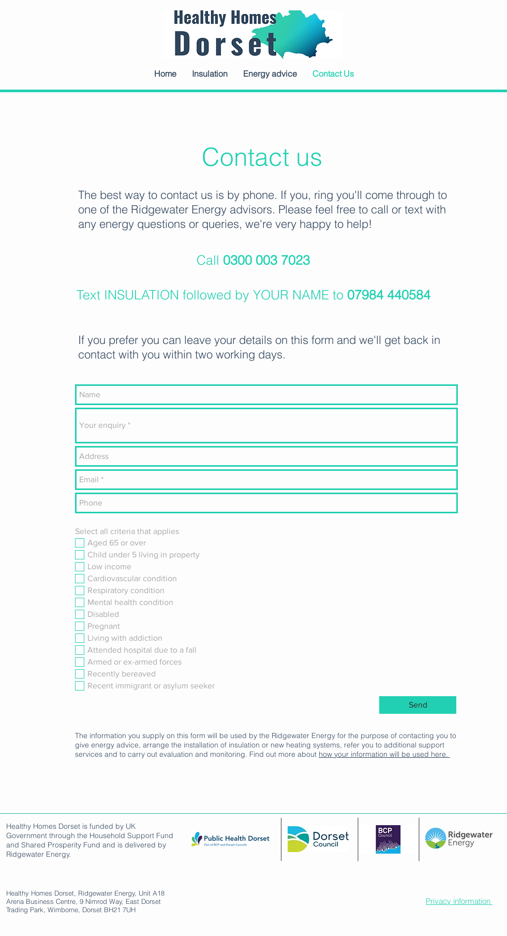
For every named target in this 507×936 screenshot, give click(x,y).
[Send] (417, 705)
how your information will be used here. (384, 754)
